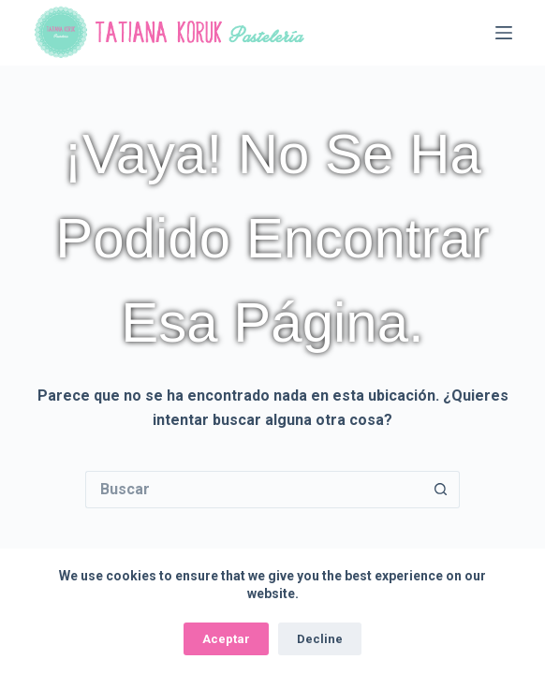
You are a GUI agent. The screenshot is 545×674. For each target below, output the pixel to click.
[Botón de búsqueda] (441, 489)
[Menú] (503, 32)
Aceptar (226, 639)
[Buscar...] (253, 489)
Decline (320, 639)
